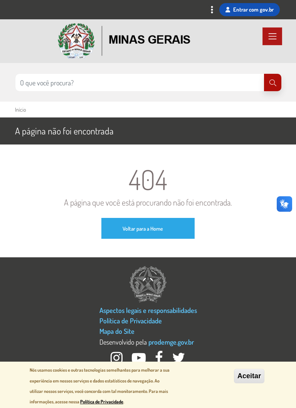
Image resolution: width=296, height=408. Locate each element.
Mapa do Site (117, 330)
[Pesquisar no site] (139, 82)
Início (20, 109)
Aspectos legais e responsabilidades (148, 310)
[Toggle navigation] (212, 10)
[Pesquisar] (272, 82)
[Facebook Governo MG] (159, 359)
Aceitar (249, 376)
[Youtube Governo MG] (139, 359)
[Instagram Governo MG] (117, 359)
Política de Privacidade (130, 320)
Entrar (249, 9)
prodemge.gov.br (171, 341)
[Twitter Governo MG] (178, 359)
